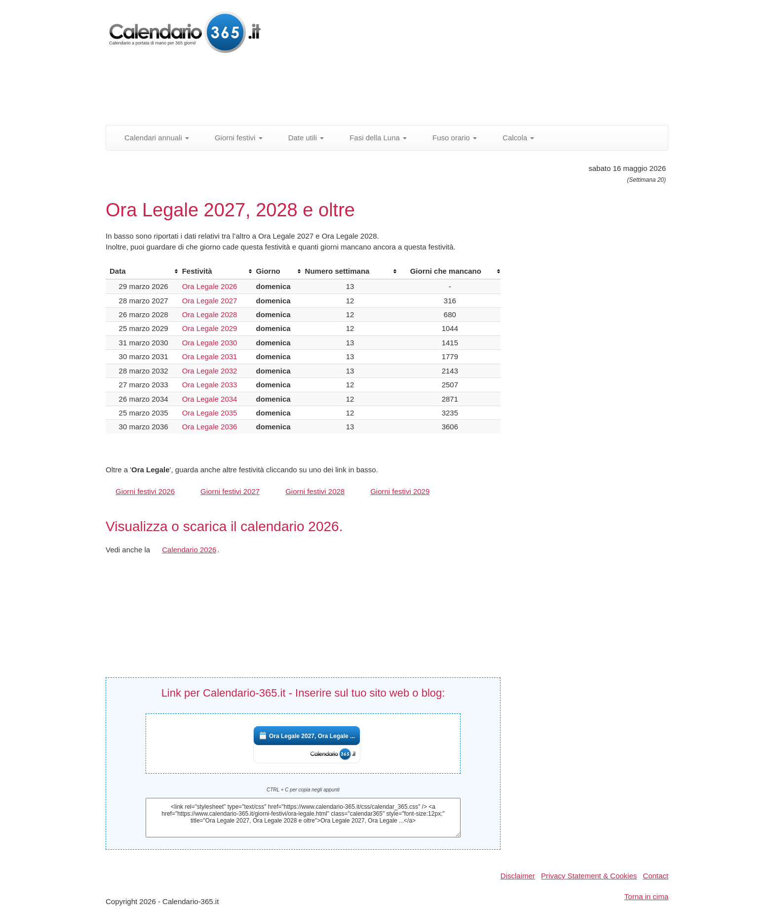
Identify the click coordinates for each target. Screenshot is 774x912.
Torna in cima (646, 896)
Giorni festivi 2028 (315, 491)
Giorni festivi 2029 (399, 491)
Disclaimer (518, 875)
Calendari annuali (151, 137)
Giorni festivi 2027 (230, 491)
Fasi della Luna (373, 137)
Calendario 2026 (189, 549)
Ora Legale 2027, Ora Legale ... (312, 736)
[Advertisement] (345, 91)
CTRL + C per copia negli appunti (303, 789)
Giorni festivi (233, 137)
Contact (655, 875)
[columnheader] (142, 271)
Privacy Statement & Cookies (589, 875)
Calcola (513, 137)
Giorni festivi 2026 (145, 491)
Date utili (300, 137)
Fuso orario (449, 137)
